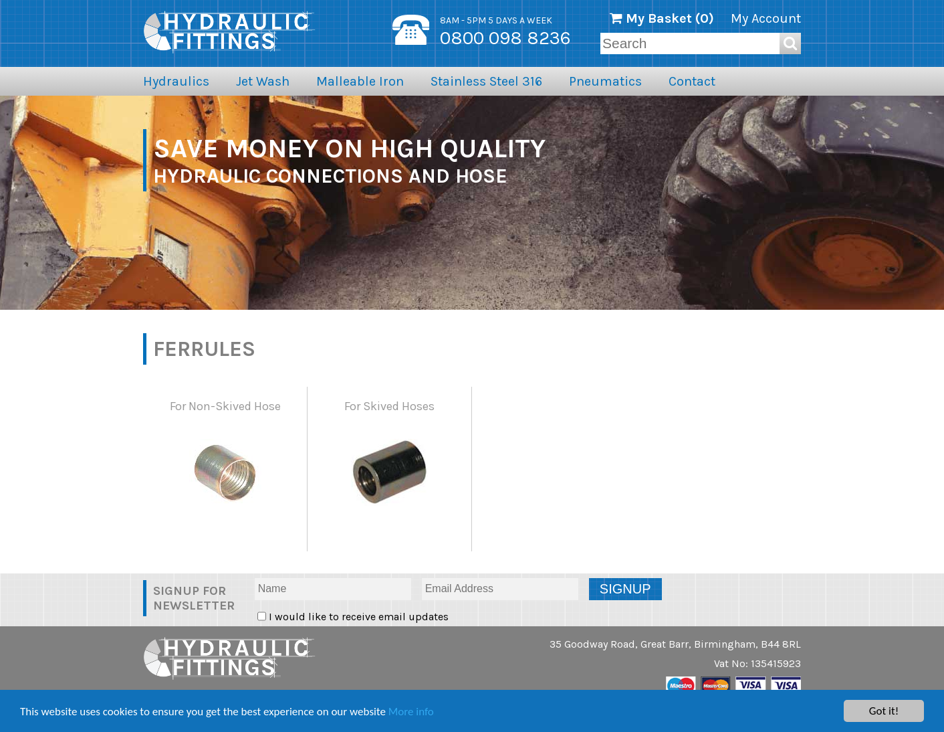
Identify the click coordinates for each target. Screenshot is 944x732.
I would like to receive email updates (357, 616)
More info (411, 712)
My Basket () (662, 18)
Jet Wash (262, 81)
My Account (766, 18)
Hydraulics (176, 81)
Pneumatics (605, 81)
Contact (692, 81)
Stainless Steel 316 (486, 81)
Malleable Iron (360, 81)
